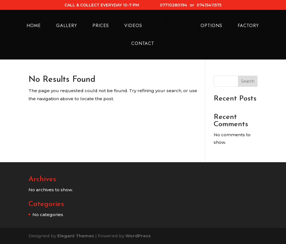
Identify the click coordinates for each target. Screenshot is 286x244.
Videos (133, 26)
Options (211, 26)
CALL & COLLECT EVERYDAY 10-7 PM (102, 5)
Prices (100, 26)
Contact (142, 44)
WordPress (138, 235)
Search (247, 81)
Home (34, 26)
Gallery (66, 26)
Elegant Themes (75, 235)
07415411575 (209, 5)
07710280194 (173, 5)
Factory (248, 26)
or (192, 5)
